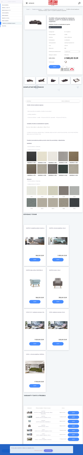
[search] (79, 3)
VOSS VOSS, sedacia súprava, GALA (43, 434)
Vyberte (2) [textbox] (67, 51)
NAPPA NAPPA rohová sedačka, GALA (43, 417)
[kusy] (64, 67)
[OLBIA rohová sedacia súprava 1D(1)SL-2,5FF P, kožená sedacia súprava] (35, 15)
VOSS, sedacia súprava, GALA (57, 312)
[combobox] (72, 52)
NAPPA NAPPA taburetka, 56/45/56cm (43, 421)
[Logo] (53, 3)
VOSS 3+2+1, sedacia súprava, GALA (35, 312)
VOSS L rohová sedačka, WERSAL (35, 354)
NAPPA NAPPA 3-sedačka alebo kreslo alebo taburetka (43, 412)
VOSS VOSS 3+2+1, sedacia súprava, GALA (43, 430)
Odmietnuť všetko (38, 450)
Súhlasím (48, 450)
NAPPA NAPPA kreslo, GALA (43, 426)
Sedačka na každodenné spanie (54, 9)
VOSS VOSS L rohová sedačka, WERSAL (43, 439)
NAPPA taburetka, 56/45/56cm (34, 270)
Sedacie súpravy (12, 1)
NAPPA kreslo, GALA (54, 270)
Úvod (27, 9)
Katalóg (30, 3)
